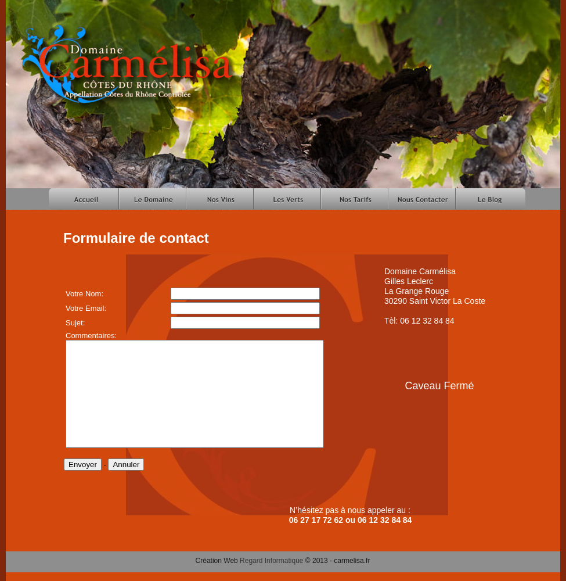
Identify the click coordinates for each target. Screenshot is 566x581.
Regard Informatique (271, 561)
